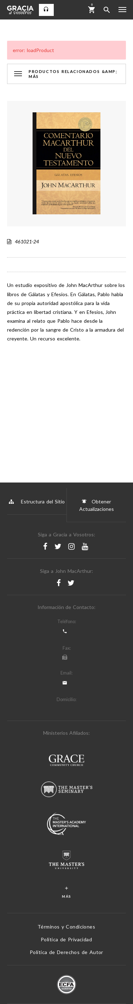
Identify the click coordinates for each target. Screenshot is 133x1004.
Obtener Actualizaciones (96, 505)
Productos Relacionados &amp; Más (73, 73)
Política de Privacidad (66, 939)
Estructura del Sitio (37, 501)
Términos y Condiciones (66, 927)
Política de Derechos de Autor (66, 952)
